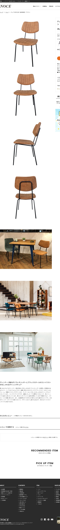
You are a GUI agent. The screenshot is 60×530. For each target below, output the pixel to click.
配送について (22, 507)
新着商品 (45, 6)
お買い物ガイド (22, 502)
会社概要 (3, 489)
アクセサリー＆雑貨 (42, 500)
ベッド (39, 494)
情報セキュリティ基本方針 (6, 493)
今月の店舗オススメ (23, 496)
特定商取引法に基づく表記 (6, 491)
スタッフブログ (22, 500)
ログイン (46, 437)
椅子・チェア (40, 493)
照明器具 (39, 502)
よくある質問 (22, 509)
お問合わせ (21, 511)
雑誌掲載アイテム (23, 494)
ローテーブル (40, 496)
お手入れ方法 (22, 505)
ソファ (39, 489)
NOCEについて (4, 498)
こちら (26, 427)
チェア (7, 12)
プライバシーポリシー (5, 494)
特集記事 (51, 6)
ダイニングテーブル (42, 491)
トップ (1, 12)
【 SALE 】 (40, 504)
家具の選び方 (22, 504)
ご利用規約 (3, 500)
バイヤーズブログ (23, 498)
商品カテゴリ (36, 6)
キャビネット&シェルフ (43, 498)
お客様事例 (21, 493)
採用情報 (3, 496)
